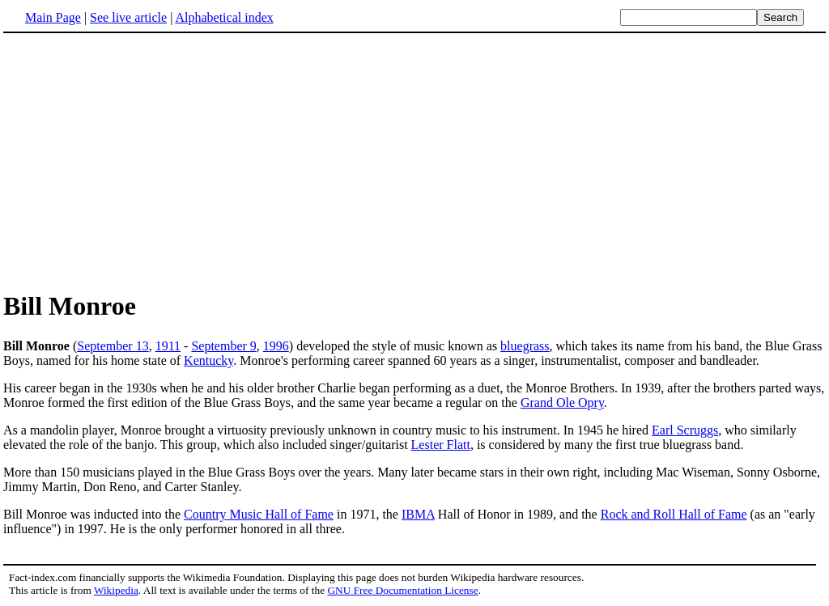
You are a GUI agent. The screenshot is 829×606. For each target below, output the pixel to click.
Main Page (53, 17)
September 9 (223, 346)
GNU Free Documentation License (402, 590)
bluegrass (524, 346)
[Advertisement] (139, 161)
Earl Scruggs (685, 430)
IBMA (418, 514)
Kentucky (208, 360)
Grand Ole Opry (562, 402)
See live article (128, 17)
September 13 (112, 346)
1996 (276, 346)
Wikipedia (116, 590)
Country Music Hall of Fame (259, 514)
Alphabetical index (224, 17)
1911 (168, 346)
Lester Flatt (440, 444)
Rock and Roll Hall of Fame (674, 514)
